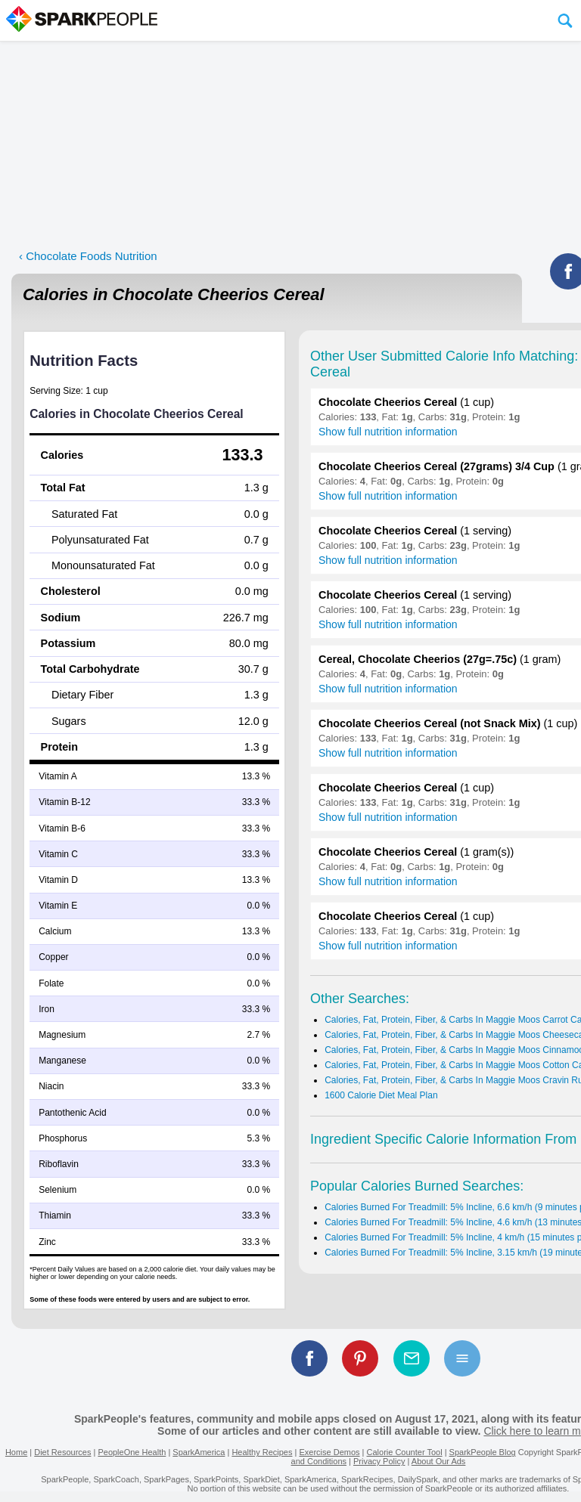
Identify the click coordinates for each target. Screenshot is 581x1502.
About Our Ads (439, 1461)
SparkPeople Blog (482, 1452)
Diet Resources (62, 1452)
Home (16, 1452)
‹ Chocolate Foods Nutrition (88, 255)
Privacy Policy (379, 1461)
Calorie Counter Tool (405, 1452)
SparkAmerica (198, 1452)
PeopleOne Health (132, 1452)
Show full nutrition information (388, 432)
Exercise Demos (329, 1452)
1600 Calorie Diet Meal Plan (381, 1095)
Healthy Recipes (261, 1452)
